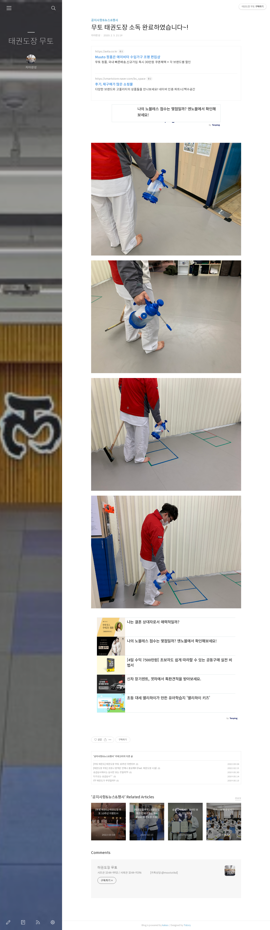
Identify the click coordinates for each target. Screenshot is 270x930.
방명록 (23, 922)
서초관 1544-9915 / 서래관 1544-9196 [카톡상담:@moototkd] (138, 872)
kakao (165, 925)
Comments (100, 852)
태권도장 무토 (31, 41)
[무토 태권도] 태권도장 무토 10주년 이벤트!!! (114, 764)
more (238, 798)
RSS (38, 922)
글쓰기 (9, 922)
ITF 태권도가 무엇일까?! (104, 780)
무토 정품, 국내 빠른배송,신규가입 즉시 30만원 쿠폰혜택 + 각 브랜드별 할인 (143, 62)
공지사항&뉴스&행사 (104, 20)
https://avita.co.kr (106, 51)
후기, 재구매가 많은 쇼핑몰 (114, 84)
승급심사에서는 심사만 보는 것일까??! (110, 772)
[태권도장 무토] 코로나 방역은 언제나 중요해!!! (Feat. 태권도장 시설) (125, 768)
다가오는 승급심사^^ (102, 776)
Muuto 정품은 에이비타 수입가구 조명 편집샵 (127, 57)
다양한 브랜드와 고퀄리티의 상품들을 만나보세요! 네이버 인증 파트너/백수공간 (145, 89)
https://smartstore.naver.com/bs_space (120, 78)
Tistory (187, 925)
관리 (53, 922)
